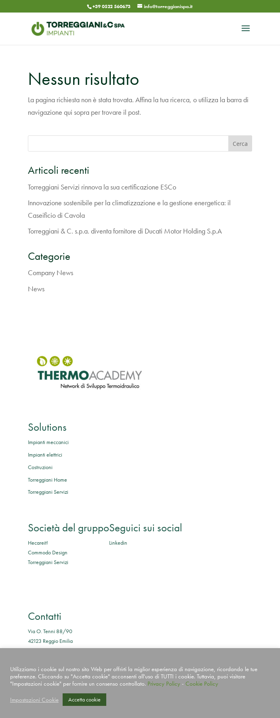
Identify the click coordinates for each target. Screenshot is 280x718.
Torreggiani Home (47, 479)
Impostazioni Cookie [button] (34, 699)
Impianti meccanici (48, 442)
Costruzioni (40, 467)
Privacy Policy (163, 683)
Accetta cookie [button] (84, 699)
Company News (50, 272)
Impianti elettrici (45, 454)
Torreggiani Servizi (48, 491)
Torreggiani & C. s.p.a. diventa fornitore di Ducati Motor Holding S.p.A (125, 231)
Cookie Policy (201, 683)
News (36, 288)
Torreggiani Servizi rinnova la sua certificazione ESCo (102, 187)
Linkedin (118, 542)
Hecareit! (38, 542)
